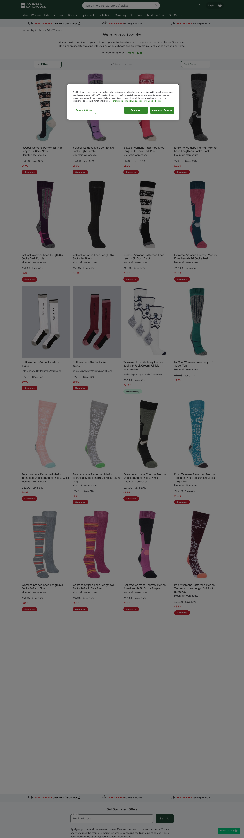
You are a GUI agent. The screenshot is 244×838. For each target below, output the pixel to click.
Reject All (136, 110)
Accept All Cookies (162, 110)
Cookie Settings (84, 110)
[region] (123, 102)
